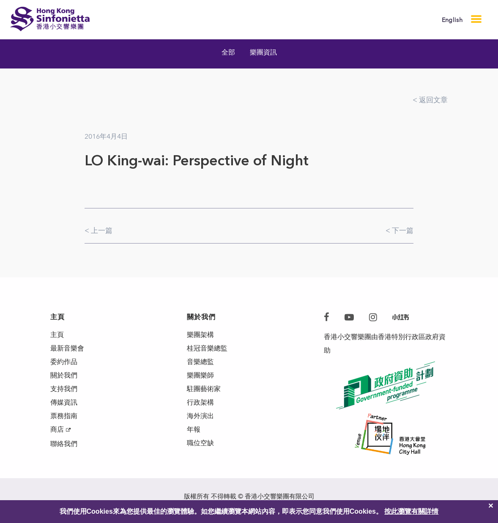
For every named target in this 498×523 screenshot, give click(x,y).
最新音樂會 (67, 348)
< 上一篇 (98, 230)
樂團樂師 (200, 375)
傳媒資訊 (63, 402)
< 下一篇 (399, 230)
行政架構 (200, 402)
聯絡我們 (63, 444)
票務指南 (63, 416)
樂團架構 (200, 335)
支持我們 (63, 389)
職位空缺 (200, 443)
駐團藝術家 (204, 389)
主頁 (57, 335)
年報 (193, 429)
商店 (57, 429)
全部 (228, 52)
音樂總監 (200, 362)
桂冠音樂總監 (207, 348)
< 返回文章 (430, 100)
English (452, 20)
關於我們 (63, 375)
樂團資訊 (263, 52)
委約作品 (63, 362)
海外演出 (200, 416)
